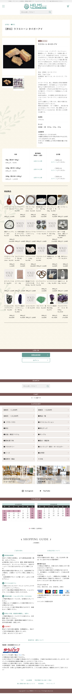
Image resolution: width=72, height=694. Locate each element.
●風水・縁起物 (43, 441)
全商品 (7, 24)
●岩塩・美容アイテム (11, 435)
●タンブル (42, 435)
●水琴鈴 (41, 453)
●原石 (13, 24)
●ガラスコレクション (46, 423)
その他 (40, 460)
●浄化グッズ (43, 429)
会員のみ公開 (38, 161)
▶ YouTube (45, 492)
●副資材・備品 (9, 460)
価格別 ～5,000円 (45, 411)
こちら (19, 656)
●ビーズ (7, 453)
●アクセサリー (9, 447)
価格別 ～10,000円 (11, 417)
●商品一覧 (43, 417)
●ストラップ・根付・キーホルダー (50, 447)
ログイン (54, 162)
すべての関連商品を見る (36, 328)
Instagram (29, 492)
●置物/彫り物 (9, 441)
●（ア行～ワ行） (10, 423)
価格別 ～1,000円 (10, 411)
